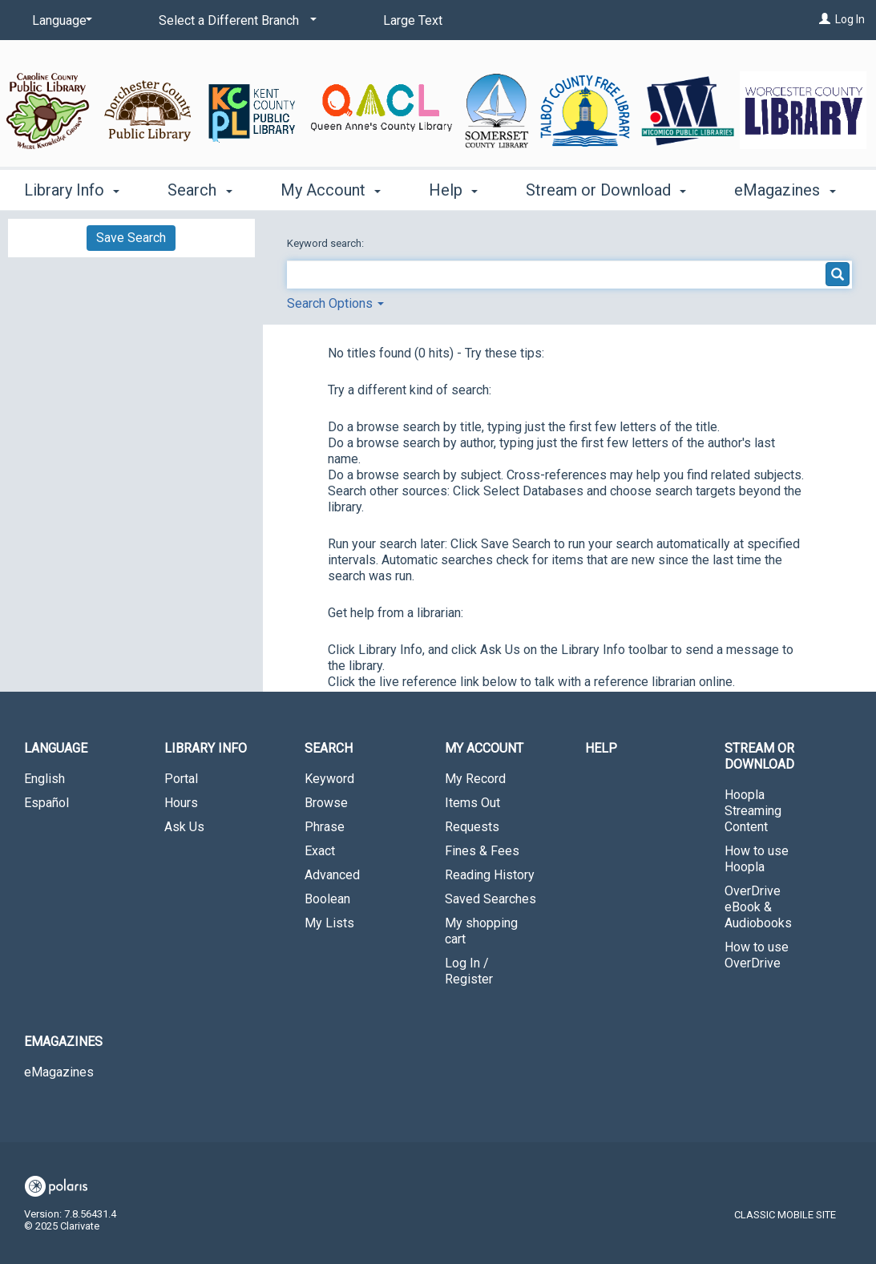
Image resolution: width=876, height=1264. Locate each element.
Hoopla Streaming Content (753, 810)
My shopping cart (481, 931)
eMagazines (59, 1072)
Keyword (329, 778)
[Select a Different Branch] (235, 21)
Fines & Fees (482, 850)
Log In (850, 19)
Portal (181, 778)
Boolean (327, 899)
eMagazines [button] (784, 190)
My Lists (329, 923)
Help (601, 748)
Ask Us (184, 826)
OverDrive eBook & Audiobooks (758, 907)
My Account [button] (331, 190)
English (44, 778)
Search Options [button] (335, 303)
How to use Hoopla (757, 858)
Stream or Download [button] (606, 190)
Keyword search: (326, 243)
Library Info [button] (71, 190)
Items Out (472, 802)
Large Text (412, 20)
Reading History (490, 874)
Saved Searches (490, 899)
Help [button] (453, 190)
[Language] (59, 21)
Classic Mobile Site (785, 1215)
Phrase (325, 826)
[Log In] (824, 19)
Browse (326, 802)
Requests (472, 826)
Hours (181, 802)
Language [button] (55, 748)
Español (46, 802)
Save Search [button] (131, 237)
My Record (475, 778)
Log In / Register (469, 971)
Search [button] (200, 190)
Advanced (332, 874)
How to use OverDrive (757, 955)
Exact (320, 850)
